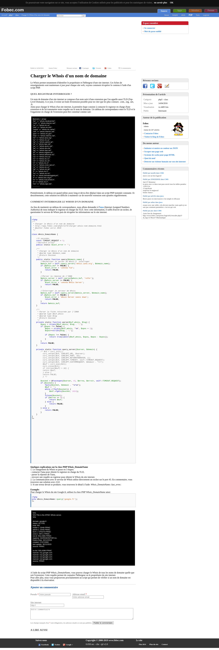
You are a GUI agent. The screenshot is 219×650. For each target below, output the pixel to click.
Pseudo (34, 594)
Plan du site (153, 646)
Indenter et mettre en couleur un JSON (161, 148)
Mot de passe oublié (152, 31)
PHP (190, 15)
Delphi (175, 15)
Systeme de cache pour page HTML (159, 155)
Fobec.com (12, 9)
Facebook (45, 647)
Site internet (35, 602)
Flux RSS (142, 646)
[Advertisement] (84, 42)
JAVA (183, 15)
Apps (179, 10)
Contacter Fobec (151, 133)
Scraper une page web (153, 151)
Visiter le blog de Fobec (154, 137)
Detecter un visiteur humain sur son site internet (165, 161)
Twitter (57, 647)
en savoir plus (160, 2)
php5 (11, 15)
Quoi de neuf (149, 158)
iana (102, 207)
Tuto (198, 15)
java (161, 196)
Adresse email (79, 594)
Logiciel (206, 15)
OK (171, 2)
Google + (69, 647)
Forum (211, 10)
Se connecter (149, 28)
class (17, 15)
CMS (162, 173)
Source (164, 11)
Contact (165, 646)
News (166, 15)
